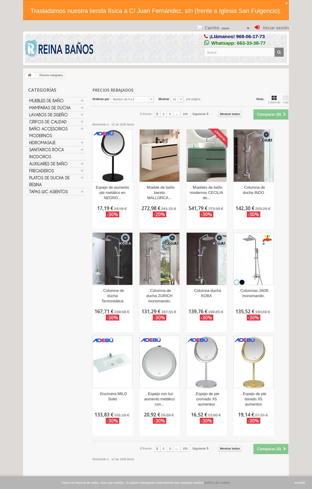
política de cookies (217, 482)
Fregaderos (41, 170)
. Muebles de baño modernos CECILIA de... (206, 192)
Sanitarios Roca (46, 149)
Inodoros (40, 156)
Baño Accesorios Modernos (48, 132)
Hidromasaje (42, 142)
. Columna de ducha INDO (253, 190)
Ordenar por (100, 99)
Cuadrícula (274, 99)
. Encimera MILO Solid (112, 396)
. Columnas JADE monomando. (253, 293)
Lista (285, 99)
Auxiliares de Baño (48, 163)
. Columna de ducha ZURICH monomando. (159, 296)
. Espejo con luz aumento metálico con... (159, 399)
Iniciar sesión (275, 27)
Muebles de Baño (46, 100)
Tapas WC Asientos (48, 191)
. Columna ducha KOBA (206, 293)
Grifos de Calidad (48, 121)
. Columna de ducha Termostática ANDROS (112, 296)
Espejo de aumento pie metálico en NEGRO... (112, 192)
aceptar (300, 482)
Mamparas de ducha (49, 107)
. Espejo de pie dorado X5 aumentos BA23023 (253, 399)
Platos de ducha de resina (49, 181)
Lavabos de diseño (48, 114)
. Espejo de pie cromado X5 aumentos (206, 399)
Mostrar (163, 99)
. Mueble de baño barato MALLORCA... (159, 192)
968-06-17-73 (250, 36)
